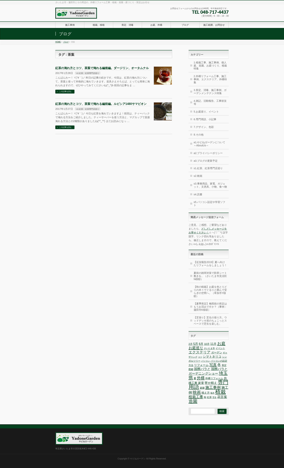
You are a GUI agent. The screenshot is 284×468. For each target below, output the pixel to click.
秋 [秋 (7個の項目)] (205, 397)
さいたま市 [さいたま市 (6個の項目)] (209, 348)
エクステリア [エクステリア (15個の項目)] (199, 352)
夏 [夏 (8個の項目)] (195, 378)
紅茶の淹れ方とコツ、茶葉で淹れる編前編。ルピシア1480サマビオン (101, 103)
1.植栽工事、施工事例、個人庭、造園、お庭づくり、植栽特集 (210, 65)
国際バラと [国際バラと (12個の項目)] (202, 369)
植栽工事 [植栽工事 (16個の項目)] (196, 397)
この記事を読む (65, 91)
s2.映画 (198, 175)
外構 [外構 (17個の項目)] (201, 378)
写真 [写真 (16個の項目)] (213, 365)
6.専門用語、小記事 (205, 119)
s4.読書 (198, 194)
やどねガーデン (137, 458)
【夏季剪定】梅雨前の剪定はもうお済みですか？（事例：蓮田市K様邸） (210, 306)
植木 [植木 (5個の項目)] (212, 393)
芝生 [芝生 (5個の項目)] (214, 397)
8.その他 (199, 134)
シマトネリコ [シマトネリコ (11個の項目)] (212, 356)
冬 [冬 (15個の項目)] (219, 365)
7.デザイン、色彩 (204, 126)
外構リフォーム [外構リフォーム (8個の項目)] (214, 378)
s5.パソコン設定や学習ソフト (209, 204)
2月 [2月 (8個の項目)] (191, 344)
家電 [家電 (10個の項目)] (201, 383)
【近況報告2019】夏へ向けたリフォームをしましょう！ (210, 264)
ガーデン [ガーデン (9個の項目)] (216, 352)
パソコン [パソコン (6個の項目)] (205, 361)
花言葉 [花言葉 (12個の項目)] (222, 397)
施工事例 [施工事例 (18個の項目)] (213, 387)
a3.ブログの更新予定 (206, 160)
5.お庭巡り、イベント (206, 111)
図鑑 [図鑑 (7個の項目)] (191, 369)
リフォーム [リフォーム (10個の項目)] (201, 365)
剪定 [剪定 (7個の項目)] (224, 365)
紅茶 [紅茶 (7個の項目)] (209, 397)
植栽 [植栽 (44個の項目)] (220, 392)
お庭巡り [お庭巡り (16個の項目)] (196, 348)
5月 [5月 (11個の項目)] (195, 344)
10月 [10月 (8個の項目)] (207, 344)
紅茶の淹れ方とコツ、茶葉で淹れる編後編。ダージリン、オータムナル (102, 68)
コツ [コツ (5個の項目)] (200, 357)
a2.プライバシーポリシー (208, 153)
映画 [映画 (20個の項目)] (197, 392)
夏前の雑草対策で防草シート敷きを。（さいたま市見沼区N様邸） (210, 276)
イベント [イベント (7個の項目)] (220, 348)
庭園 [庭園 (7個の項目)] (202, 388)
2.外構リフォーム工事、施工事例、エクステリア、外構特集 (210, 79)
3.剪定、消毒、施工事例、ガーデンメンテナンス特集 (210, 92)
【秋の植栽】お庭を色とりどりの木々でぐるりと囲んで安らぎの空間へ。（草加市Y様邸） (210, 291)
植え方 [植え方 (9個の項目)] (206, 392)
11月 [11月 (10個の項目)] (213, 343)
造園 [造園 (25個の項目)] (193, 401)
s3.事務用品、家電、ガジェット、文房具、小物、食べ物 (210, 185)
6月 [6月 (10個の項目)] (201, 343)
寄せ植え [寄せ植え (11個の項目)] (211, 383)
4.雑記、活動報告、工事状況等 (210, 102)
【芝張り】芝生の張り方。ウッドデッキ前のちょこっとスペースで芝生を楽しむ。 (210, 320)
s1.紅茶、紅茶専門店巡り (87, 73)
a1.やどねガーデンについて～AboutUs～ (209, 144)
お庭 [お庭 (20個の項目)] (221, 343)
